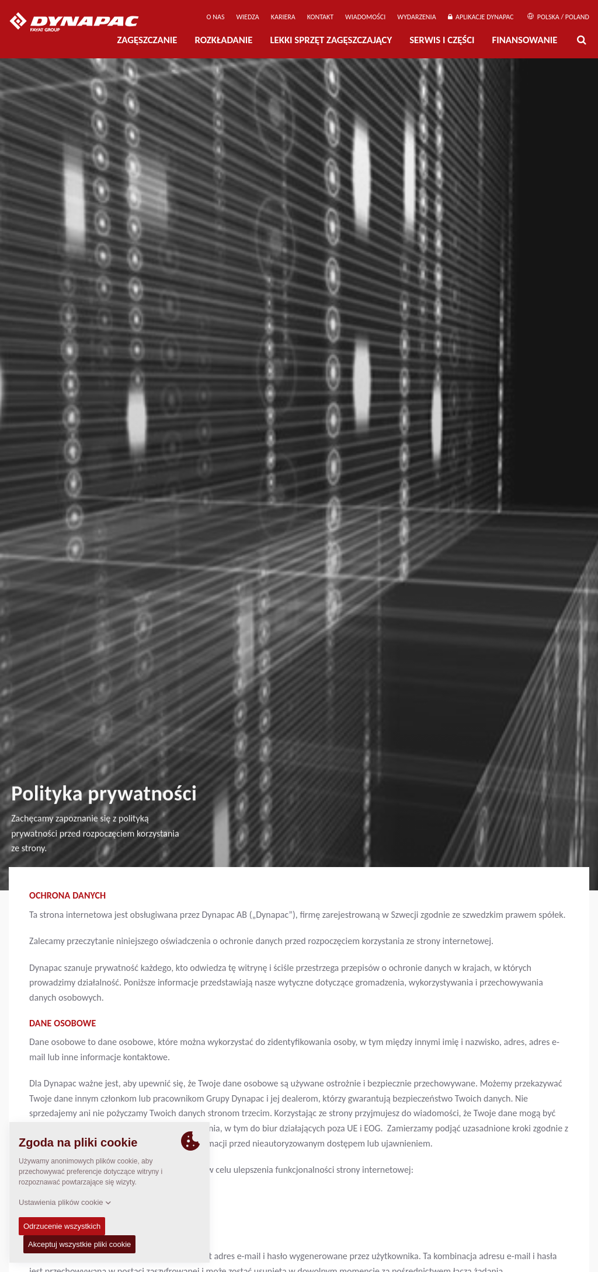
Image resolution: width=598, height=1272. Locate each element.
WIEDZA (247, 17)
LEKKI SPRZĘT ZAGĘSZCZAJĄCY (331, 40)
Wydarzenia (416, 17)
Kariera (283, 17)
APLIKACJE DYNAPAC (481, 17)
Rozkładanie (223, 40)
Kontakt (320, 17)
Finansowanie (525, 40)
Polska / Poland (558, 17)
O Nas (216, 17)
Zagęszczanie (147, 40)
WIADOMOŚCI (365, 17)
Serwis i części (441, 40)
